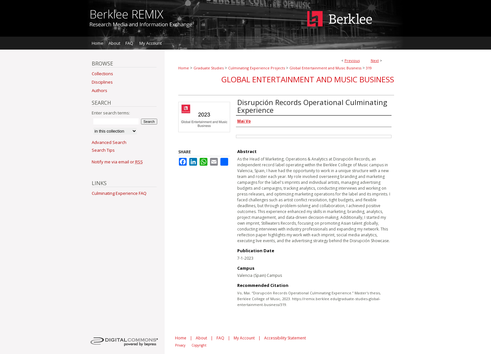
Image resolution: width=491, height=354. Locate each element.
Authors (99, 90)
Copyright (199, 345)
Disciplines (102, 82)
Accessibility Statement (285, 338)
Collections (102, 74)
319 (369, 67)
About (201, 338)
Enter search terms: (111, 113)
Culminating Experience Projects (256, 67)
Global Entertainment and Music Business (325, 67)
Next (375, 60)
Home (183, 67)
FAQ (220, 338)
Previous (352, 60)
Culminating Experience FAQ (119, 193)
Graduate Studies (208, 67)
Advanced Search (109, 142)
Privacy (180, 345)
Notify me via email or (117, 162)
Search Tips (103, 150)
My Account (244, 338)
